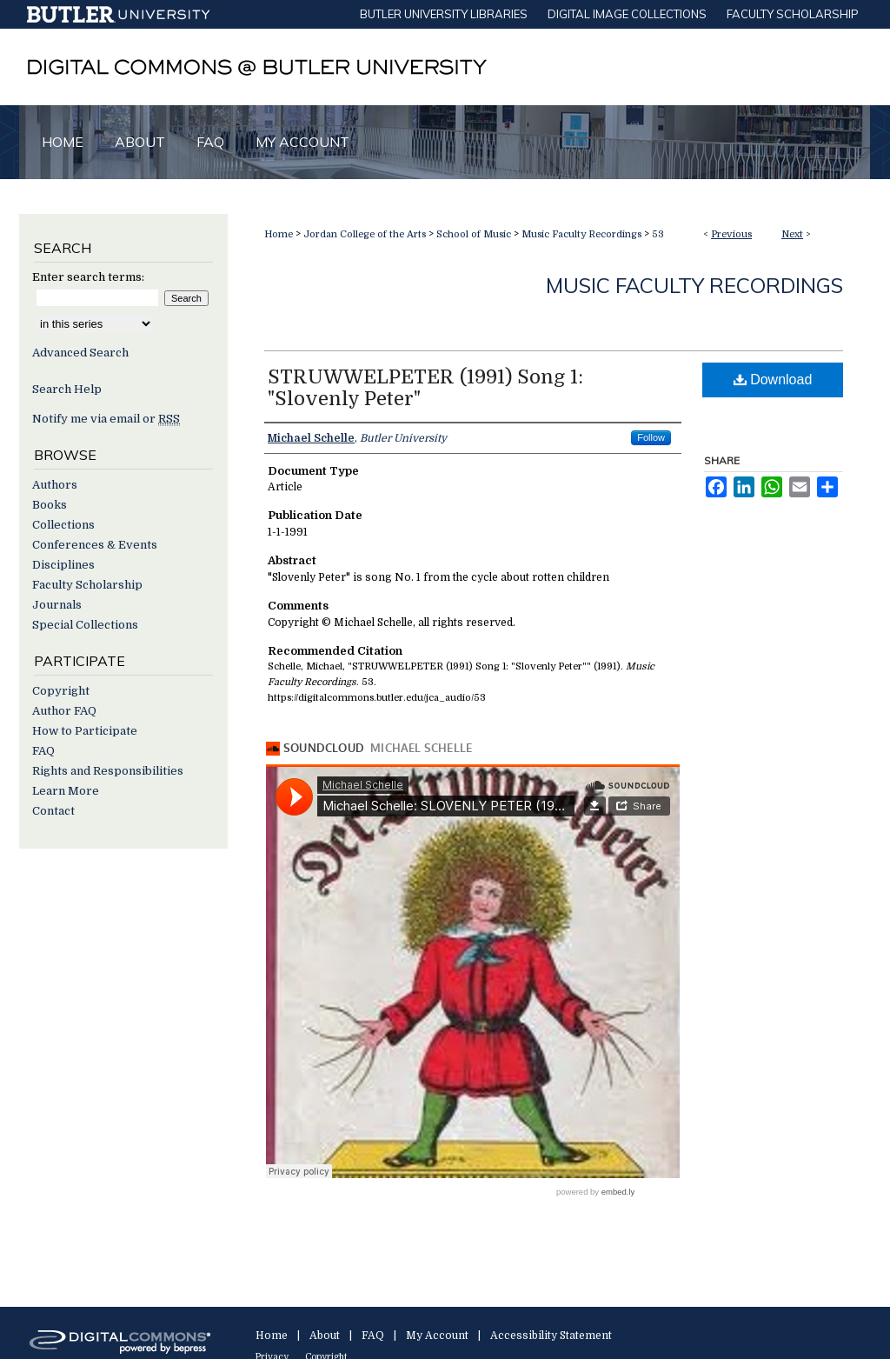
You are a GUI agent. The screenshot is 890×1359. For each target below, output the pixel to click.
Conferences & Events (94, 544)
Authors (54, 484)
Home (278, 234)
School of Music (473, 234)
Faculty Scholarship (87, 584)
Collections (63, 524)
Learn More (65, 790)
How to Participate (84, 730)
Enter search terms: (88, 276)
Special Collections (85, 624)
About (324, 1335)
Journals (57, 604)
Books (49, 504)
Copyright (61, 690)
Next (792, 234)
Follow (651, 437)
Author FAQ (64, 710)
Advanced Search (80, 352)
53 (658, 234)
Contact (53, 810)
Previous (731, 234)
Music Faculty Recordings (581, 234)
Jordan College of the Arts (364, 234)
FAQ (43, 750)
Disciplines (63, 564)
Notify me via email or (106, 418)
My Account (437, 1335)
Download (773, 379)
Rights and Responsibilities (107, 770)
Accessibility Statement (551, 1335)
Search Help (67, 389)
